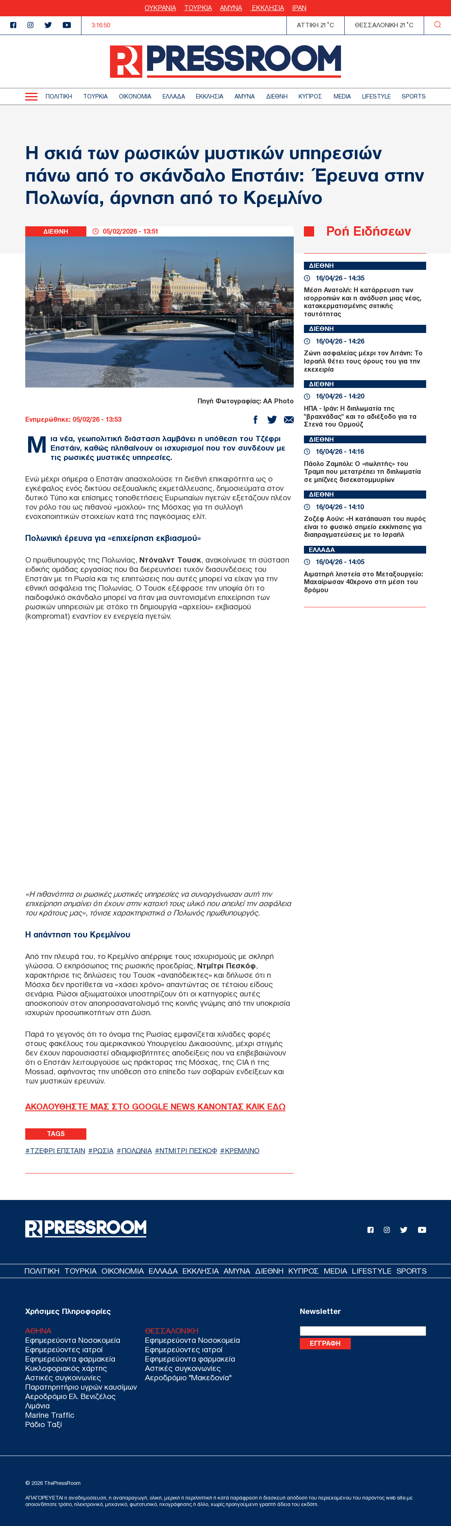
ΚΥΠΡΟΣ (310, 97)
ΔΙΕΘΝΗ (277, 97)
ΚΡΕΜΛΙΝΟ (248, 1150)
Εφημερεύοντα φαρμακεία (70, 1359)
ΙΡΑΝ (299, 7)
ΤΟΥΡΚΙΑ (198, 7)
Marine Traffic (49, 1415)
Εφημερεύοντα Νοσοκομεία (72, 1340)
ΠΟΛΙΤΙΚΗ (59, 97)
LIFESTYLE (376, 97)
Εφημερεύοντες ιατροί (64, 1349)
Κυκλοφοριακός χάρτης (66, 1368)
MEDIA (342, 97)
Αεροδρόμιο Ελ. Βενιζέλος (70, 1396)
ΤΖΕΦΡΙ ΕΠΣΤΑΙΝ (59, 1150)
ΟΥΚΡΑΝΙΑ (160, 7)
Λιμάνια (37, 1405)
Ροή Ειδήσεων (368, 231)
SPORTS (414, 97)
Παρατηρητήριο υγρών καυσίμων (81, 1387)
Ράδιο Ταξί (43, 1424)
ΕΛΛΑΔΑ (174, 97)
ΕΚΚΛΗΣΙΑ (267, 7)
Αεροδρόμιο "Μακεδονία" (188, 1377)
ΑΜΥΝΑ (231, 7)
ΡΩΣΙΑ (106, 1150)
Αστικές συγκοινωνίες (63, 1377)
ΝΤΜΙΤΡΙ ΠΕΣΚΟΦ (194, 1150)
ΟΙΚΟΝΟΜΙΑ (135, 97)
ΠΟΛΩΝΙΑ (140, 1150)
